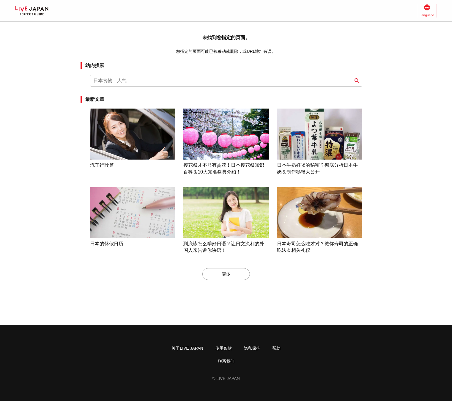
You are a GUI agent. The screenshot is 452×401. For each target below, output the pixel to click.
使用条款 (223, 348)
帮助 (276, 348)
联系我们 (226, 361)
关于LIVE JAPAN (187, 348)
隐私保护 (252, 348)
